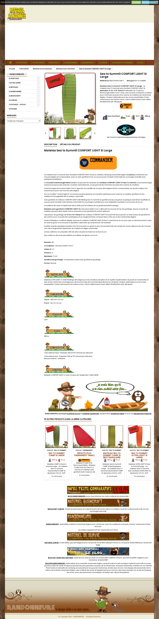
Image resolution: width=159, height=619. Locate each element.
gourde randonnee (99, 568)
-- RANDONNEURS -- (17, 74)
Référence (104, 81)
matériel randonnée (90, 413)
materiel (98, 509)
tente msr (138, 565)
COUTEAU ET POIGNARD (122, 62)
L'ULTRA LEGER (37, 62)
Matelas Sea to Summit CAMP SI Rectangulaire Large (112, 456)
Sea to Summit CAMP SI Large (56, 454)
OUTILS (140, 62)
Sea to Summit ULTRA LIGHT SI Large (139, 455)
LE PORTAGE (21, 62)
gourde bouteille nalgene (133, 558)
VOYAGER (13, 109)
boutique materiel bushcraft (132, 563)
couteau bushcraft (134, 509)
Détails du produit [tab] (70, 144)
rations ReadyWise (121, 572)
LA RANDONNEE (70, 62)
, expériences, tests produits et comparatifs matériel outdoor (85, 558)
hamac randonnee (137, 524)
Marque (130, 81)
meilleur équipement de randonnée (95, 530)
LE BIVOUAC (54, 62)
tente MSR (104, 560)
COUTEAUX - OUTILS (17, 104)
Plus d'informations (150, 2)
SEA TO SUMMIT (140, 80)
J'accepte (136, 2)
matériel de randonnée (119, 496)
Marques (11, 115)
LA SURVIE (103, 62)
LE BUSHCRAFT (87, 62)
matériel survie (73, 413)
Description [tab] (50, 144)
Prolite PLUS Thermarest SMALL (84, 454)
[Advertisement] (79, 41)
